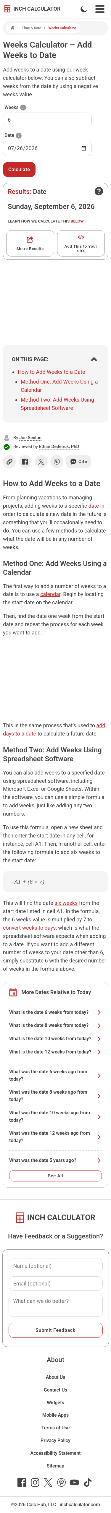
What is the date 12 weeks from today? (55, 1052)
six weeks (66, 903)
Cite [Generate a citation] (78, 461)
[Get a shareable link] (30, 243)
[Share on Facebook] (25, 461)
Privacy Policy (55, 1440)
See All (55, 1175)
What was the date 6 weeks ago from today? (55, 1075)
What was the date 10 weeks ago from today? (55, 1116)
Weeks (11, 107)
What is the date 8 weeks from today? (55, 1025)
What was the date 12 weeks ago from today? (55, 1136)
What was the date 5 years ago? (55, 1160)
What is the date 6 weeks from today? (55, 1012)
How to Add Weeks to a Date (51, 372)
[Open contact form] (98, 191)
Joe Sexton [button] (30, 437)
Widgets (55, 1402)
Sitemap (55, 1466)
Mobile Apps (55, 1415)
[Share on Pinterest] (56, 461)
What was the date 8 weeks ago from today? (55, 1095)
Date (9, 135)
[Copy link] (9, 461)
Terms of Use (55, 1428)
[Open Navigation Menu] (100, 9)
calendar (50, 594)
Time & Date (31, 28)
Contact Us (55, 1390)
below (77, 221)
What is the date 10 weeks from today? (55, 1038)
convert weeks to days (29, 928)
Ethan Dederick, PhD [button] (59, 446)
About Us (55, 1377)
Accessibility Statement (55, 1453)
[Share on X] (41, 461)
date (94, 506)
